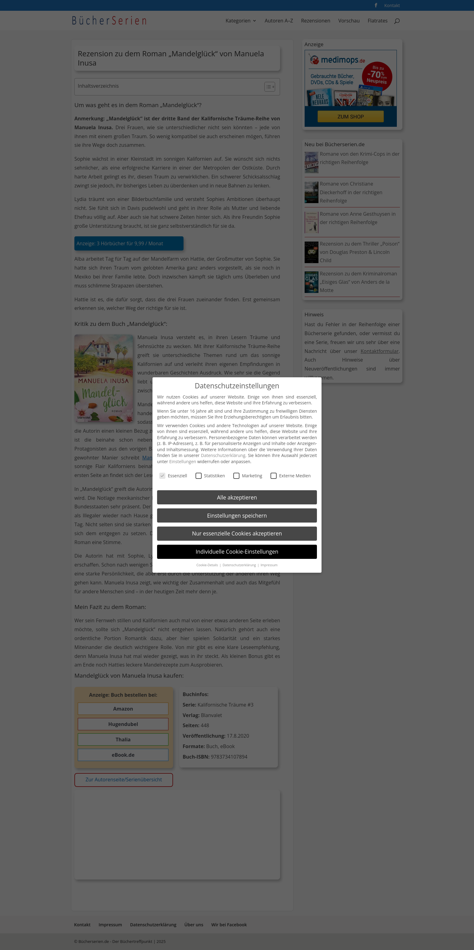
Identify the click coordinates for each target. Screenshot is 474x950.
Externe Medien (291, 475)
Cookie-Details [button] (207, 565)
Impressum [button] (269, 565)
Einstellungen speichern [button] (237, 515)
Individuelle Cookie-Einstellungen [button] (237, 551)
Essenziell (173, 475)
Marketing (247, 475)
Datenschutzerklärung (223, 455)
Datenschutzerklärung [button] (240, 565)
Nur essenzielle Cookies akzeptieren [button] (237, 533)
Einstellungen (182, 461)
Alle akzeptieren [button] (237, 496)
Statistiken (210, 475)
